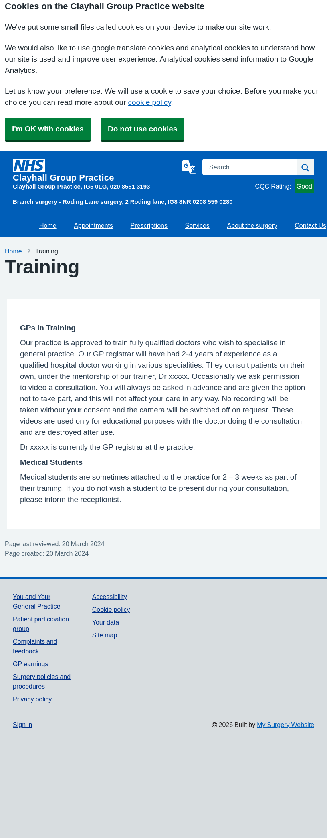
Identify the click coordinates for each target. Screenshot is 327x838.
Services (197, 225)
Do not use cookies (142, 129)
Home (48, 225)
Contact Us (310, 225)
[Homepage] (96, 170)
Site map (104, 635)
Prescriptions (149, 225)
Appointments (93, 225)
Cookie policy (111, 609)
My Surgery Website (285, 724)
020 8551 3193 (130, 186)
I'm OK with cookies (48, 129)
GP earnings (30, 664)
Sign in (22, 724)
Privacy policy (32, 699)
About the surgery (252, 225)
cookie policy (149, 102)
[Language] (189, 167)
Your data (105, 622)
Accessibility (109, 596)
